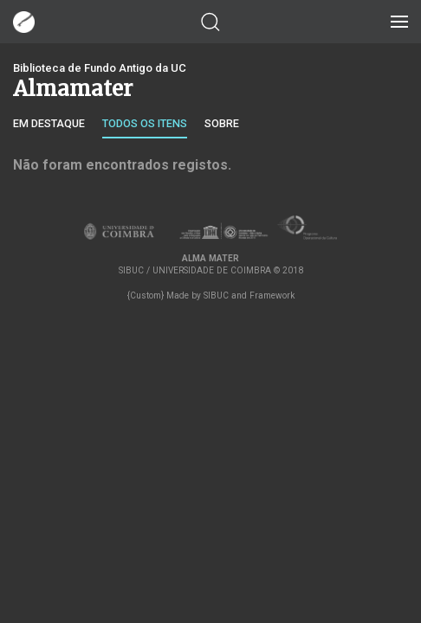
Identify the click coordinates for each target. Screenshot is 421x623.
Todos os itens (144, 123)
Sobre (221, 123)
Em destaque (49, 123)
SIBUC (216, 295)
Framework (272, 295)
